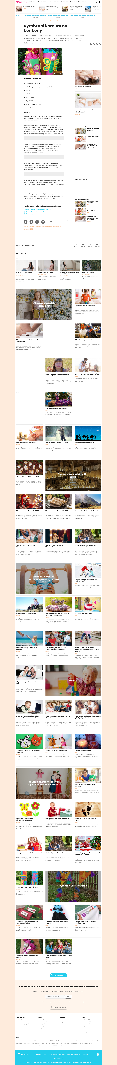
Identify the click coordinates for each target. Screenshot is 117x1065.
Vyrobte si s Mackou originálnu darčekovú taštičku (27, 922)
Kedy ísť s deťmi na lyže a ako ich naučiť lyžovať (86, 580)
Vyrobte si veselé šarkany (73, 885)
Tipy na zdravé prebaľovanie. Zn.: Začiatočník (92, 146)
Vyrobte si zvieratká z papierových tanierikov (28, 751)
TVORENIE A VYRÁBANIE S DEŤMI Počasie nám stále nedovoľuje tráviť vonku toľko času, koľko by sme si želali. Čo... (29, 758)
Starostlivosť (87, 1024)
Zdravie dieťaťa (87, 1022)
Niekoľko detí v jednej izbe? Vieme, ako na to (57, 717)
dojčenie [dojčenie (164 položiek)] (63, 1041)
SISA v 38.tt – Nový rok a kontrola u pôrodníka (69, 273)
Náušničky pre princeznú (54, 853)
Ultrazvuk (20, 1026)
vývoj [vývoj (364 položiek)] (46, 1046)
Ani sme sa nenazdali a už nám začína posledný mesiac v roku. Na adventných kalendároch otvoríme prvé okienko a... (88, 517)
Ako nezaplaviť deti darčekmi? (93, 129)
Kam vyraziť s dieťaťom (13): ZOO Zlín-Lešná (58, 956)
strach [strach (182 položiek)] (90, 1043)
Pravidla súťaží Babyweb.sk (73, 1054)
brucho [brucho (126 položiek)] (25, 1041)
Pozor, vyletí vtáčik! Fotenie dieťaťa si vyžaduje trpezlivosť (88, 717)
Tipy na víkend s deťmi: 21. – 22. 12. (73, 475)
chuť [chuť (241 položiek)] (44, 1041)
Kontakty (38, 1054)
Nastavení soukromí (58, 1058)
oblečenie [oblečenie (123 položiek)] (28, 1043)
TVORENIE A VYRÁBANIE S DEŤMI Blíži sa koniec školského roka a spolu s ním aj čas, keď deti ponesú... (28, 963)
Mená (30, 1)
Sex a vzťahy (77, 1)
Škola (85, 1030)
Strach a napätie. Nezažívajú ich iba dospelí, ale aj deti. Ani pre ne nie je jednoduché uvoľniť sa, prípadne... (87, 826)
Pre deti (37, 21)
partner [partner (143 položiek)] (37, 1043)
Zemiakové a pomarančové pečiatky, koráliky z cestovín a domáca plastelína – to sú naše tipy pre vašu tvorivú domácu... (87, 792)
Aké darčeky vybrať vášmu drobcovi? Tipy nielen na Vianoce (87, 854)
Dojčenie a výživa (66, 1026)
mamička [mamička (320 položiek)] (75, 1041)
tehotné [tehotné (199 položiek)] (32, 1046)
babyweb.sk (27, 21)
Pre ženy (25, 8)
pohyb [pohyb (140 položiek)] (43, 1043)
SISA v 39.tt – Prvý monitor (46, 272)
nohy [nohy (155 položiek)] (25, 1043)
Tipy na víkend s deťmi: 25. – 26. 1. (56, 442)
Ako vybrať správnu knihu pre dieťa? (29, 853)
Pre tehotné (21, 1030)
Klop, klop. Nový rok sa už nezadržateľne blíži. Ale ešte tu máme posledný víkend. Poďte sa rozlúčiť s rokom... (28, 483)
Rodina (47, 651)
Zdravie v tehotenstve (23, 1028)
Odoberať (68, 996)
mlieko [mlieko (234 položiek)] (18, 1043)
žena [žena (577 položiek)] (55, 1046)
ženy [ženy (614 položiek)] (60, 1046)
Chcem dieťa (36, 1)
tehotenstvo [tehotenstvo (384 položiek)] (20, 1046)
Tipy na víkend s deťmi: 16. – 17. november (54, 546)
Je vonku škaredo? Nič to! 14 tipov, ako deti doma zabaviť (43, 783)
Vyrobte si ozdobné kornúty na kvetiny (27, 956)
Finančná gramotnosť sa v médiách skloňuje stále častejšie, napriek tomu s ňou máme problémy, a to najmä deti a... (29, 448)
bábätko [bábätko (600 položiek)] (34, 1041)
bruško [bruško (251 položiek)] (29, 1041)
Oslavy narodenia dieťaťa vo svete (57, 819)
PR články (71, 11)
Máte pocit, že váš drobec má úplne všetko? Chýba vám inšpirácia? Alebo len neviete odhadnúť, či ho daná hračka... (87, 860)
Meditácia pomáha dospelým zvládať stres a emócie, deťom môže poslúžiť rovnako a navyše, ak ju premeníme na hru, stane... (58, 382)
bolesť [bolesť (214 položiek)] (21, 1041)
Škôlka (85, 1028)
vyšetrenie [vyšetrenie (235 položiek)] (41, 1046)
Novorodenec (97, 15)
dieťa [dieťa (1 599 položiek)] (57, 1040)
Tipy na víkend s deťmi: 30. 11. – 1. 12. (87, 511)
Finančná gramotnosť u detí (26, 442)
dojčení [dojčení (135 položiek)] (67, 1041)
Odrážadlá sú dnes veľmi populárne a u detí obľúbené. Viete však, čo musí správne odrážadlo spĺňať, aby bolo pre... (87, 657)
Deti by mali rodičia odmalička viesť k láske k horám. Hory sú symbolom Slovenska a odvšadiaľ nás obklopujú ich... (29, 619)
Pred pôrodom (43, 1020)
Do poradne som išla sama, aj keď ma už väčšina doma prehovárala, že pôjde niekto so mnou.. (48, 278)
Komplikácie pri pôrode (46, 1024)
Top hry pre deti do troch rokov (92, 137)
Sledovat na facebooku (58, 1007)
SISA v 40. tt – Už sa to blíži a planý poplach (24, 273)
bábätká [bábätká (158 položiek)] (41, 1041)
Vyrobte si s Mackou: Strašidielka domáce (56, 922)
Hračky (73, 680)
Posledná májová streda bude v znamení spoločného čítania (55, 648)
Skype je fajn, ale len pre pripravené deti (28, 683)
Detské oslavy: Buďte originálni (56, 750)
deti (32, 229)
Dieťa (67, 1)
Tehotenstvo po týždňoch (24, 1024)
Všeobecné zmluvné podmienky (56, 1054)
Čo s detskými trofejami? (83, 613)
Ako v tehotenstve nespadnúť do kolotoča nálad (52, 8)
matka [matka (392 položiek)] (92, 1041)
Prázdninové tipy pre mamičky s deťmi (27, 648)
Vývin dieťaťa (19, 720)
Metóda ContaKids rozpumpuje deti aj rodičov (44, 578)
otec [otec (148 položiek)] (32, 1043)
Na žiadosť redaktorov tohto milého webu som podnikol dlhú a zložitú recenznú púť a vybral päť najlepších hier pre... (87, 312)
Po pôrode (56, 1)
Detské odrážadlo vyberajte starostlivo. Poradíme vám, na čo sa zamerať (87, 649)
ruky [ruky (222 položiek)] (75, 1043)
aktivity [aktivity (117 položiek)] (17, 1041)
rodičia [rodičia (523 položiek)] (71, 1043)
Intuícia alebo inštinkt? (29, 6)
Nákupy (84, 1)
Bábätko (62, 1)
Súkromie (85, 1054)
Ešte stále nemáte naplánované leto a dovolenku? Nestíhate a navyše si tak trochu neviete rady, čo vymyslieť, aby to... (28, 655)
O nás (44, 1054)
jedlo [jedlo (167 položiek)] (70, 1041)
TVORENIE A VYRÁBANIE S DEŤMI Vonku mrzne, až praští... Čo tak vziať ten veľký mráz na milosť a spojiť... (87, 756)
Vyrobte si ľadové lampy (83, 750)
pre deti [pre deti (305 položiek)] (55, 1043)
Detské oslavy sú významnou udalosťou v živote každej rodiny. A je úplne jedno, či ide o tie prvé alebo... (57, 756)
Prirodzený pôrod (44, 1022)
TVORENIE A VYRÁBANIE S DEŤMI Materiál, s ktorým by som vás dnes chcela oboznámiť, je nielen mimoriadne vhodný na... (87, 929)
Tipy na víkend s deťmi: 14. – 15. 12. (27, 511)
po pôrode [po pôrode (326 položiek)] (48, 1043)
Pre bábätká (19, 343)
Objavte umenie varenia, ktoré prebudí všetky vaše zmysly (76, 8)
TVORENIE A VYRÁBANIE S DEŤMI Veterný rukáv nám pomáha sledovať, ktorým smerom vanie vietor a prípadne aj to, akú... (29, 893)
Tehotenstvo (44, 1)
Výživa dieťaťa (87, 1026)
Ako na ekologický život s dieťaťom (87, 374)
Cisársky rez (43, 1026)
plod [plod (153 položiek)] (40, 1043)
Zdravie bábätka (66, 1024)
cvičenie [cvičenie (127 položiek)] (48, 1041)
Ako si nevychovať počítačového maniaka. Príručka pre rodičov (27, 717)
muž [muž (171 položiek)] (22, 1043)
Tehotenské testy (22, 1022)
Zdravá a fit (48, 617)
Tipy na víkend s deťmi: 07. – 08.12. (57, 511)
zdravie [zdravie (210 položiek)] (51, 1046)
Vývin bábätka (65, 1022)
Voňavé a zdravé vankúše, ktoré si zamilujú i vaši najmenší (57, 614)
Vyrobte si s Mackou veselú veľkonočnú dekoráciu (25, 819)
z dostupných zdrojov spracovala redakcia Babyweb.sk (47, 226)
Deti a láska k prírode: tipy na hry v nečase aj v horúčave (86, 546)
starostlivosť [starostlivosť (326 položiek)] (84, 1043)
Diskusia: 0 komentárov (58, 222)
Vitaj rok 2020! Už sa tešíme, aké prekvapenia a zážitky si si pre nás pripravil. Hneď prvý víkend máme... (86, 448)
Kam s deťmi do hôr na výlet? (26, 613)
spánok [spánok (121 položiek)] (78, 1043)
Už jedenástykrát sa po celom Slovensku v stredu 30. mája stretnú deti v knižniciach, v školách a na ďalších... (58, 655)
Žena (71, 1)
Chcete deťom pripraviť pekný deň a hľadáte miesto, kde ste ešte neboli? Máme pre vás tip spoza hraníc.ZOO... (58, 963)
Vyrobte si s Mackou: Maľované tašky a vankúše (37, 212)
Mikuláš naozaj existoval (83, 340)
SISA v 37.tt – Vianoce (88, 272)
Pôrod (50, 1)
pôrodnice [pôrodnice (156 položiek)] (65, 1043)
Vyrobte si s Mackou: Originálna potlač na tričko (37, 209)
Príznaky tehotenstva (23, 1020)
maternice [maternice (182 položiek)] (82, 1041)
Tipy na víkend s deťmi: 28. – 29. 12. (28, 477)
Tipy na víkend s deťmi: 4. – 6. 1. (85, 442)
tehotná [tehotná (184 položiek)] (28, 1046)
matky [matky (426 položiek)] (97, 1041)
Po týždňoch (19, 15)
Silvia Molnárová (20, 275)
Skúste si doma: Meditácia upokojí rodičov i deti (57, 375)
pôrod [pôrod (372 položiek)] (60, 1043)
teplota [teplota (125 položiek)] (36, 1046)
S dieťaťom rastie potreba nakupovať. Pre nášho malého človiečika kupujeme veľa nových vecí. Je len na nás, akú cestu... (88, 380)
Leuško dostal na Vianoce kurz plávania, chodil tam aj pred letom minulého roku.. (25, 279)
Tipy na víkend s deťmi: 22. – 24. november (25, 546)
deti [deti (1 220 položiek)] (52, 1040)
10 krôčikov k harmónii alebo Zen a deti (86, 819)
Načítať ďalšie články (58, 975)
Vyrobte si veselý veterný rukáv (32, 214)
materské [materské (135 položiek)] (87, 1041)
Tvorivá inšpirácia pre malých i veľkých (85, 785)
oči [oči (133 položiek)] (34, 1043)
